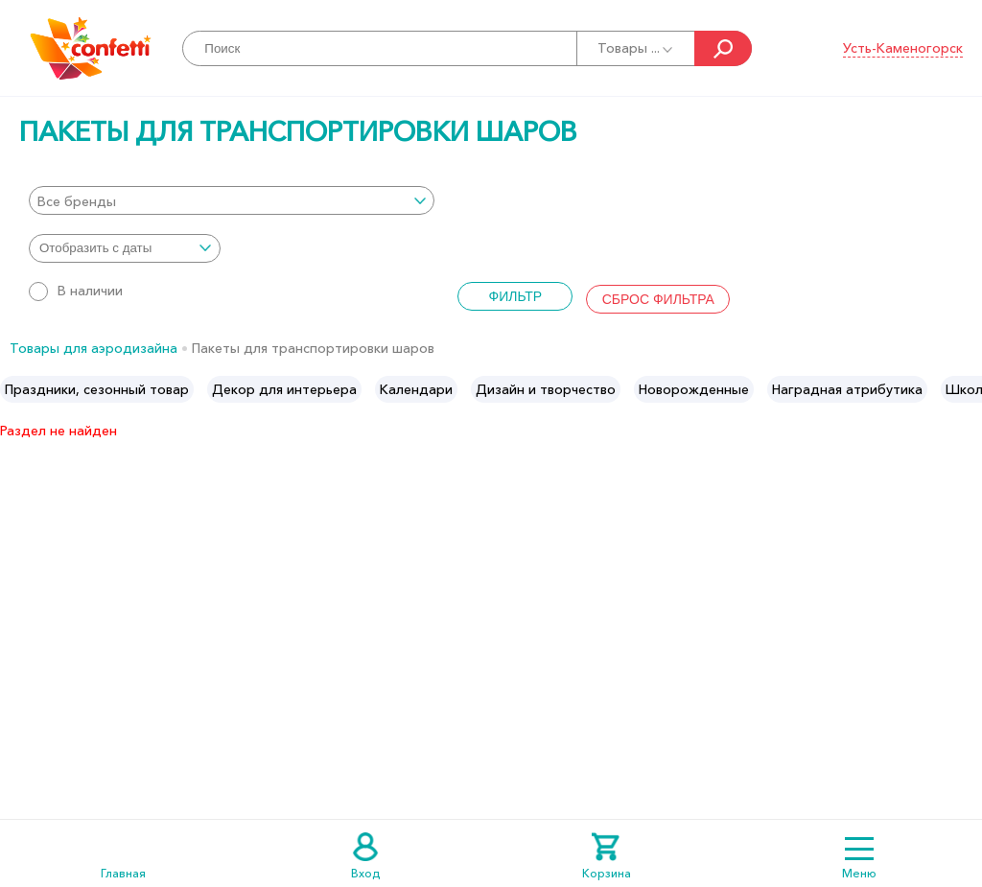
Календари (416, 389)
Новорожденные (694, 389)
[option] (97, 389)
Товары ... (636, 48)
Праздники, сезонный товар (97, 389)
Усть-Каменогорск (903, 48)
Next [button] (966, 389)
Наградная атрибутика (847, 389)
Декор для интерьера (284, 389)
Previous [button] (16, 389)
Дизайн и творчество (546, 389)
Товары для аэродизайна (93, 348)
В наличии (76, 290)
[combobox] (231, 200)
